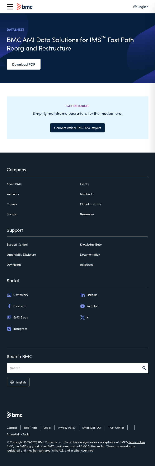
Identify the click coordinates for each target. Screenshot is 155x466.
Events (84, 184)
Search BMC (19, 356)
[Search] (145, 368)
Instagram (17, 328)
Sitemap (12, 214)
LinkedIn (89, 294)
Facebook (16, 306)
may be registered (39, 450)
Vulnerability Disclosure (21, 254)
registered (13, 450)
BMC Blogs (17, 317)
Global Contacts (90, 204)
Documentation (90, 254)
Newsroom (87, 214)
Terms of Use (136, 442)
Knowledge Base (91, 244)
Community (17, 294)
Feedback (86, 194)
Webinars (13, 194)
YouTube (89, 306)
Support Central (17, 244)
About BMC (14, 184)
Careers (12, 204)
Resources (86, 265)
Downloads (14, 265)
